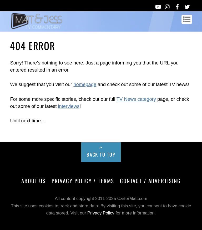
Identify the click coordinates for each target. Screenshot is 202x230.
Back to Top (101, 154)
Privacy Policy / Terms (83, 181)
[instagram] (167, 5)
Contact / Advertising (150, 181)
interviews (68, 106)
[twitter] (187, 5)
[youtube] (157, 5)
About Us (33, 181)
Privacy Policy (100, 213)
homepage (84, 84)
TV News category (136, 99)
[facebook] (177, 5)
